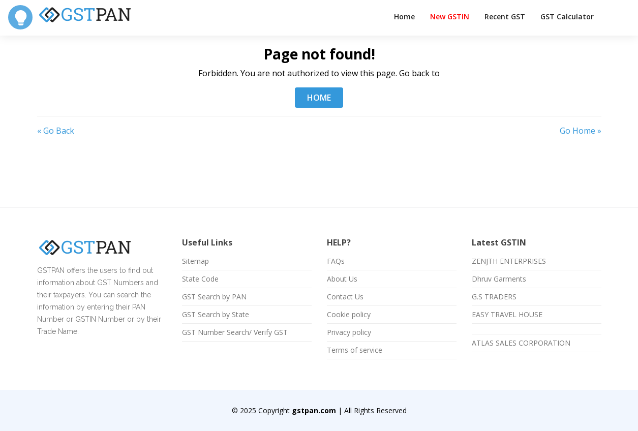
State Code (200, 279)
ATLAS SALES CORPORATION (521, 343)
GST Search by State (215, 314)
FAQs (336, 261)
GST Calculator (567, 16)
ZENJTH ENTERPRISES (509, 261)
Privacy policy (349, 332)
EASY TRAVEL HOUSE (507, 314)
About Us (342, 279)
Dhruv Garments (499, 279)
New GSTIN (449, 16)
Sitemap (195, 261)
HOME (319, 97)
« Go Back (55, 130)
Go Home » (580, 130)
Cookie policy (349, 314)
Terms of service (354, 350)
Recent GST (504, 16)
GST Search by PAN (214, 296)
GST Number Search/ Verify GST (235, 332)
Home (404, 16)
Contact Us (345, 296)
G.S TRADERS (494, 296)
